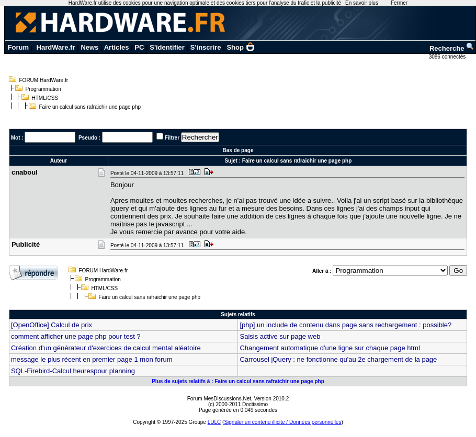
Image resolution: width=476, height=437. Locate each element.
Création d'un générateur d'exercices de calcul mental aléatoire (106, 348)
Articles (116, 47)
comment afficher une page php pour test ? (76, 336)
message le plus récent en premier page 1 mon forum (92, 359)
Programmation (43, 89)
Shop (240, 47)
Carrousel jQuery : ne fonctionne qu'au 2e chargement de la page (338, 359)
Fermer (399, 3)
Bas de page (238, 150)
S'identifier (167, 47)
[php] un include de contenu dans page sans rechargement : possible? (345, 325)
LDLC (214, 422)
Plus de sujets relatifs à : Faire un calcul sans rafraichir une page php (238, 381)
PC (139, 47)
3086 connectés (448, 57)
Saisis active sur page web (280, 336)
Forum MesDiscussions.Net (219, 398)
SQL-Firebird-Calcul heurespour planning (73, 371)
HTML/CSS (45, 98)
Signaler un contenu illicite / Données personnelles (282, 422)
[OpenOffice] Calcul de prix (51, 325)
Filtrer (172, 138)
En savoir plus (361, 3)
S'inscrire (205, 47)
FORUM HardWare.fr (44, 80)
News (89, 47)
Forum (18, 47)
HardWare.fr (56, 47)
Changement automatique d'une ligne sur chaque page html (330, 348)
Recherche (451, 48)
